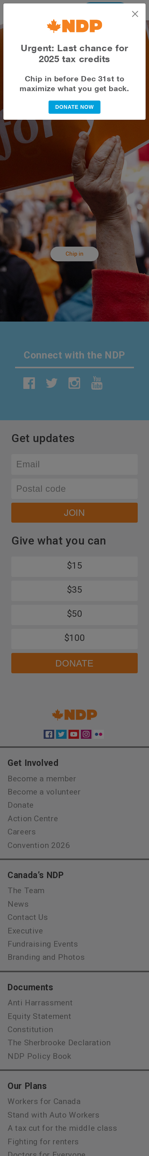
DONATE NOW (74, 107)
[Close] (135, 13)
